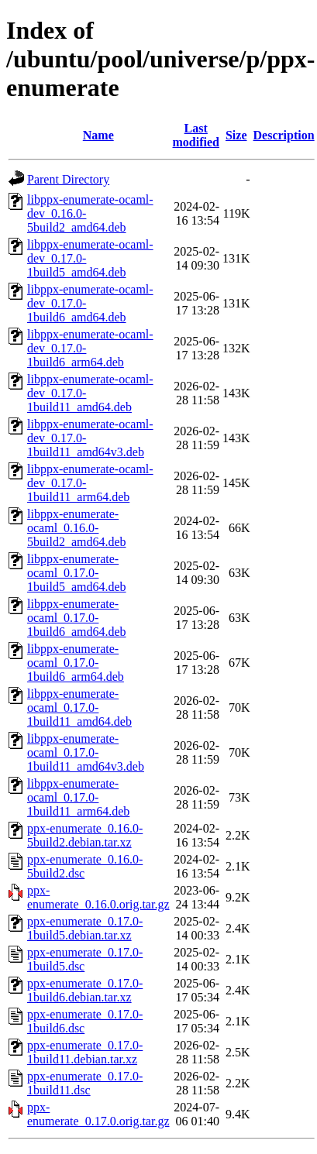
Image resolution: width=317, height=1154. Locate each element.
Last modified (196, 135)
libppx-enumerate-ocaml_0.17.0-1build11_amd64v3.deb (85, 752)
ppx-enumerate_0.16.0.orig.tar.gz (98, 897)
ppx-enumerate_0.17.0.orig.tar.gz (98, 1114)
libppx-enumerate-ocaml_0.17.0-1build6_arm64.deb (75, 662)
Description (284, 135)
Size (236, 135)
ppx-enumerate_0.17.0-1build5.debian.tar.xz (85, 928)
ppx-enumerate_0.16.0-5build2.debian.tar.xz (85, 835)
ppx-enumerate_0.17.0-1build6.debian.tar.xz (85, 990)
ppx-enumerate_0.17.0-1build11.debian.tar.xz (85, 1052)
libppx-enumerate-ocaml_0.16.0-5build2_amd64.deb (76, 527)
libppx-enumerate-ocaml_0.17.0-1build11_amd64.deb (79, 707)
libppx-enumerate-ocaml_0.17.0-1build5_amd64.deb (76, 572)
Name (98, 135)
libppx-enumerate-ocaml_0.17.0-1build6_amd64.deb (76, 617)
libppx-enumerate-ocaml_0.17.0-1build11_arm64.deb (78, 797)
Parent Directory (68, 179)
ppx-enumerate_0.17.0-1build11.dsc (85, 1083)
